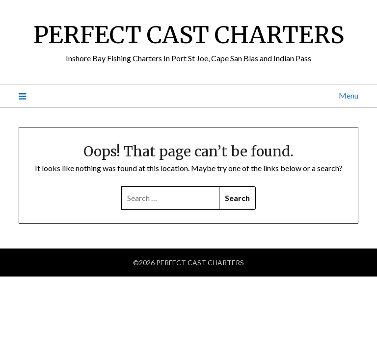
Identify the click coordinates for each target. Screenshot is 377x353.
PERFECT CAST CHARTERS (188, 35)
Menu (348, 95)
